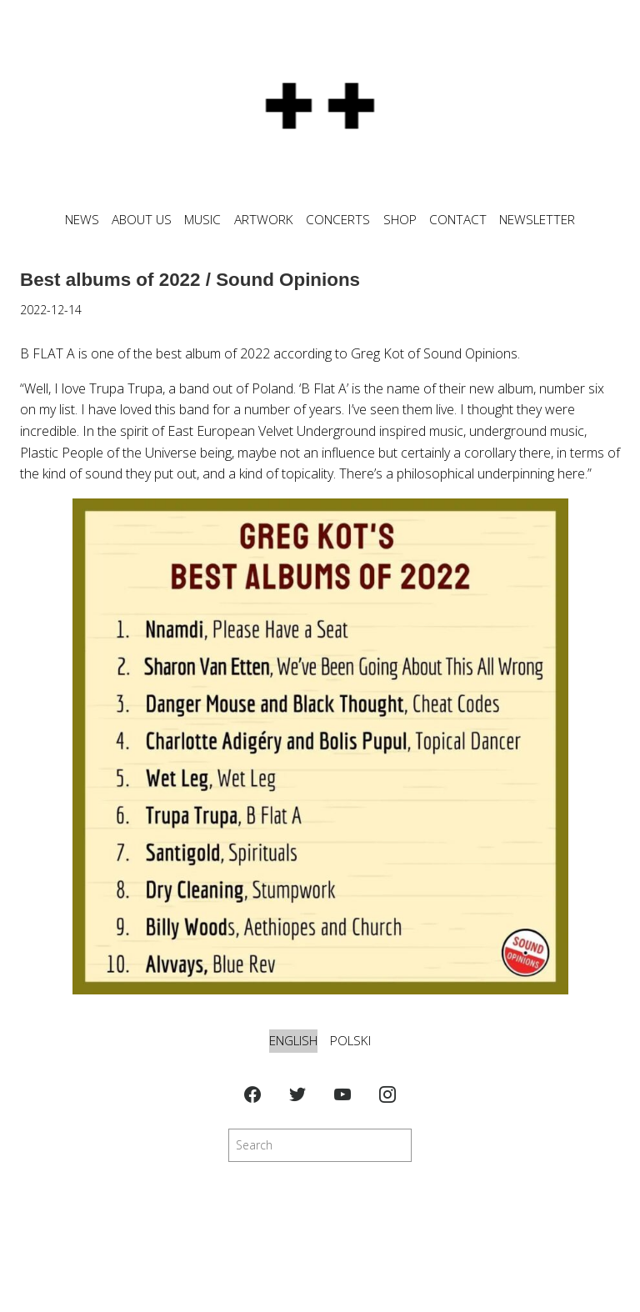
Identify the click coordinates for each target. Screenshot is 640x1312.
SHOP (400, 219)
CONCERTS (338, 219)
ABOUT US (142, 219)
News (82, 219)
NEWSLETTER (537, 219)
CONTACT (458, 219)
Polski (350, 1040)
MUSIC (202, 219)
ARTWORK (263, 219)
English (293, 1040)
